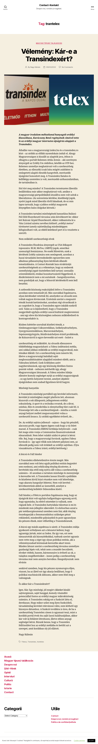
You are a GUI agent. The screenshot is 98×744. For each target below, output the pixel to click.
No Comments (67, 67)
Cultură (8, 680)
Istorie (8, 688)
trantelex (40, 642)
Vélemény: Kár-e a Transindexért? (49, 55)
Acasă (7, 656)
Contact (9, 692)
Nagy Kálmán (35, 67)
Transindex (32, 642)
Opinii (7, 672)
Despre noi (10, 664)
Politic (7, 684)
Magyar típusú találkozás (49, 43)
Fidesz (24, 642)
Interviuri (9, 676)
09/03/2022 (51, 67)
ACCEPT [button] (91, 740)
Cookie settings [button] (79, 741)
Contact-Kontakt (49, 5)
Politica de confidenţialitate (63, 722)
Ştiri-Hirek (10, 668)
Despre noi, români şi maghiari (64, 719)
